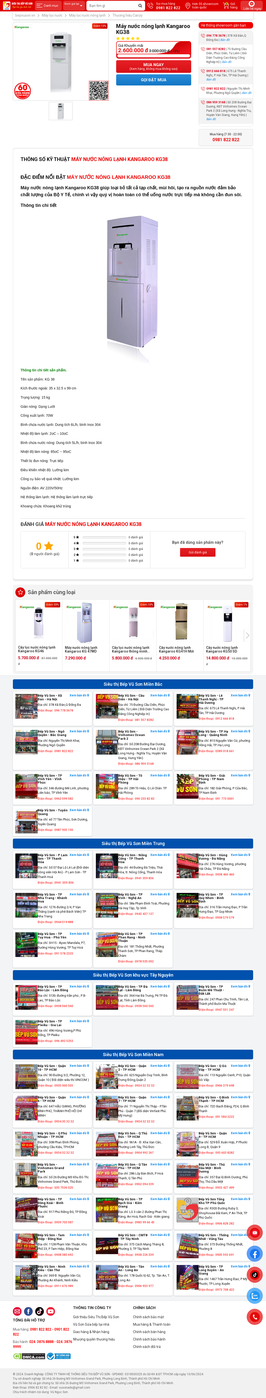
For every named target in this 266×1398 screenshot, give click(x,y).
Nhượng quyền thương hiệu (94, 1339)
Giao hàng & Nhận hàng (91, 1332)
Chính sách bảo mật (148, 1317)
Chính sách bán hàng (149, 1332)
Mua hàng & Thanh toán (151, 1324)
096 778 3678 (215, 35)
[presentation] (247, 635)
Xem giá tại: (74, 5)
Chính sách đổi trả (147, 1347)
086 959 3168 (215, 102)
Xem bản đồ (79, 695)
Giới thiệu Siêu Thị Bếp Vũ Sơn (96, 1317)
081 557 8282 (215, 49)
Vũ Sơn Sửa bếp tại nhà (91, 1324)
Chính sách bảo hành (149, 1339)
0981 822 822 (215, 88)
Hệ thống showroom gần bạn (223, 25)
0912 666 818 (215, 71)
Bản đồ (225, 40)
